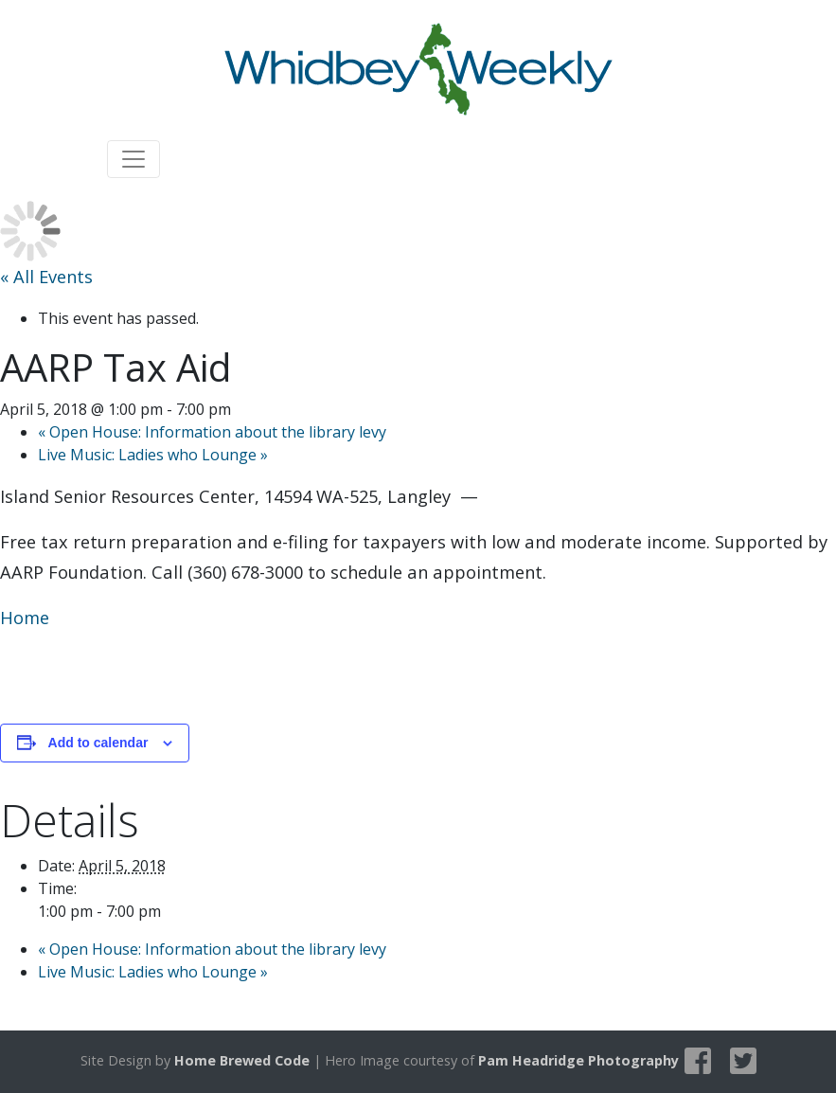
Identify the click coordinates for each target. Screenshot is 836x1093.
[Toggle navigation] (133, 159)
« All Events (46, 276)
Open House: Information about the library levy (212, 431)
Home (24, 617)
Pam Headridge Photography (578, 1060)
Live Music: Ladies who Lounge (153, 454)
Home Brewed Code (242, 1060)
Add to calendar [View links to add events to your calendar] (98, 742)
